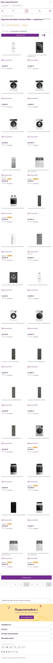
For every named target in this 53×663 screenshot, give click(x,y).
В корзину (9, 68)
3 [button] (20, 584)
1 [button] (9, 584)
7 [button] (43, 584)
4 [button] (26, 584)
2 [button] (15, 584)
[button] (5, 5)
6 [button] (37, 584)
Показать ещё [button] (26, 577)
